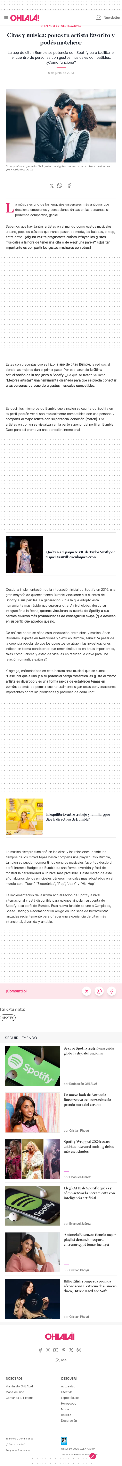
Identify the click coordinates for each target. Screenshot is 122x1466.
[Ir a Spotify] (80, 1352)
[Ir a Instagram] (49, 1352)
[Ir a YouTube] (57, 1352)
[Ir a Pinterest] (65, 1352)
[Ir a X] (72, 1352)
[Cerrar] (92, 1456)
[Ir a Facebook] (42, 1353)
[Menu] (6, 17)
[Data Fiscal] (64, 1442)
